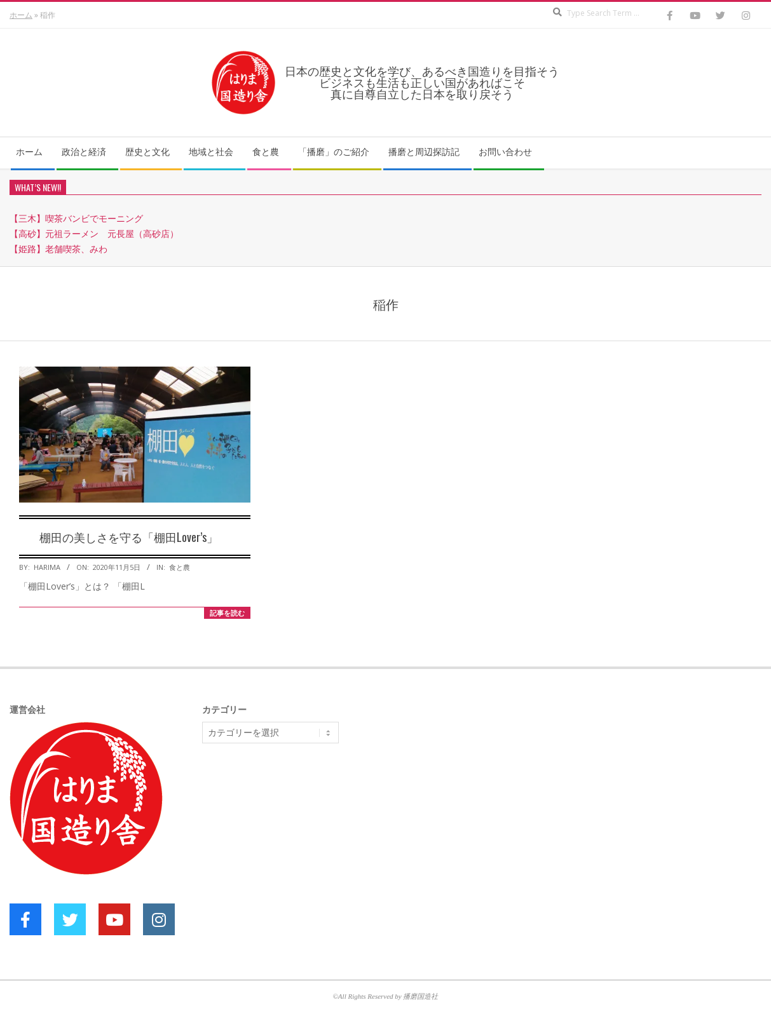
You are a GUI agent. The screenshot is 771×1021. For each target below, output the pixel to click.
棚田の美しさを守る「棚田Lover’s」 (128, 537)
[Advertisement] (297, 851)
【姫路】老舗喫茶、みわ (58, 249)
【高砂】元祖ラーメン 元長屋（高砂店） (94, 233)
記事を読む (227, 613)
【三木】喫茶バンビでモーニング (76, 218)
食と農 (179, 567)
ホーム (21, 15)
